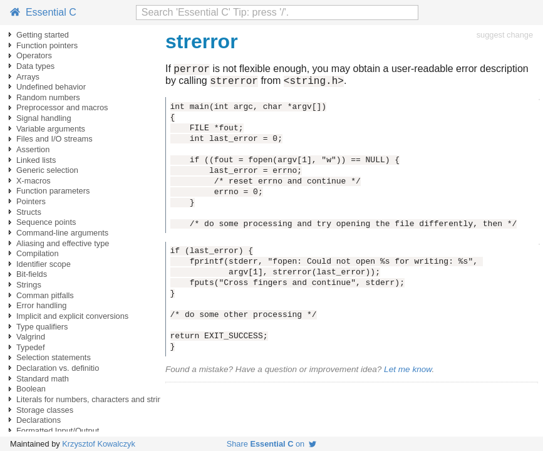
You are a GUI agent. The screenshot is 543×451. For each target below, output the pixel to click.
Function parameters (53, 190)
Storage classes (44, 410)
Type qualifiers (42, 326)
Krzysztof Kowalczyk (98, 443)
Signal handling (43, 118)
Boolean (31, 388)
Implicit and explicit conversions (72, 316)
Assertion (32, 149)
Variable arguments (50, 128)
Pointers (31, 201)
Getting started (42, 34)
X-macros (33, 180)
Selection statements (53, 357)
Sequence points (46, 222)
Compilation (37, 253)
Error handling (41, 305)
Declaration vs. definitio (57, 368)
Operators (34, 55)
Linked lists (36, 160)
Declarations (38, 420)
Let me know (408, 373)
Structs (28, 212)
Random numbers (48, 97)
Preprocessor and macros (62, 107)
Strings (28, 284)
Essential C (43, 12)
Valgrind (30, 336)
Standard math (42, 378)
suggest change (505, 34)
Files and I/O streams (54, 138)
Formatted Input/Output (57, 430)
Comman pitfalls (45, 295)
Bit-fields (31, 274)
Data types (35, 66)
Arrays (27, 76)
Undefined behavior (51, 86)
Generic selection (47, 170)
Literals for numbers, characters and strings (93, 399)
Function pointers (47, 45)
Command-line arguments (62, 232)
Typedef (30, 347)
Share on (272, 443)
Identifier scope (43, 264)
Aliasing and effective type (62, 243)
